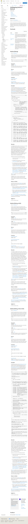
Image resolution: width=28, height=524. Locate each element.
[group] (19, 119)
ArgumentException (13, 81)
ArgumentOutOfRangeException (15, 239)
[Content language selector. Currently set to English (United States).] (4, 518)
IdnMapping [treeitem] (3, 34)
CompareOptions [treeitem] (3, 17)
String (12, 70)
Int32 (14, 221)
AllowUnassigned (21, 82)
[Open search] (24, 1)
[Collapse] (7, 5)
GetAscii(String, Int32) (13, 15)
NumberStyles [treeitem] (3, 50)
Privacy (16, 520)
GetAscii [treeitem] (4, 39)
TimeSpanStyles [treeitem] (3, 62)
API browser (15, 5)
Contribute (13, 520)
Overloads (12, 13)
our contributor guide (13, 505)
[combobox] (4, 7)
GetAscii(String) (12, 14)
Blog (9, 520)
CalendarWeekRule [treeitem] (3, 13)
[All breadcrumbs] (10, 5)
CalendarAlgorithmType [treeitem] (4, 12)
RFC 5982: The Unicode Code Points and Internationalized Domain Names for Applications (19, 171)
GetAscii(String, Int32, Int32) (14, 16)
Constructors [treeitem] (3, 35)
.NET (12, 5)
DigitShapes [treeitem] (2, 25)
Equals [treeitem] (3, 38)
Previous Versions (7, 520)
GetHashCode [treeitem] (4, 40)
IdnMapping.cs (15, 310)
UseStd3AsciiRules (13, 83)
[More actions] (26, 5)
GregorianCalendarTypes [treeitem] (4, 29)
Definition (12, 12)
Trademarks (6, 521)
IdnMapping (20, 183)
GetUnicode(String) (13, 91)
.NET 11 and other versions (15, 200)
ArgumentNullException (14, 78)
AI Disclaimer (2, 520)
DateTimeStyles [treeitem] (3, 23)
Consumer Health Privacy (21, 520)
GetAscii (13, 173)
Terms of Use (2, 521)
